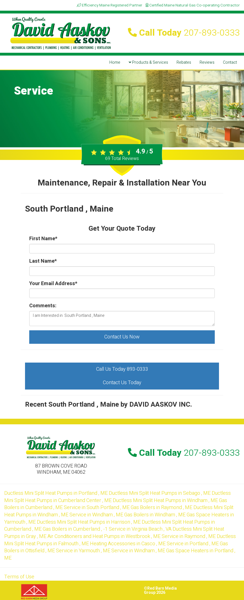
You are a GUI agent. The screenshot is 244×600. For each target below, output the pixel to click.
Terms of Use (19, 577)
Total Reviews (122, 158)
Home (114, 62)
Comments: (43, 306)
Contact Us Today (122, 382)
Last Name (43, 261)
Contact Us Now (122, 337)
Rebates (184, 62)
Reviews (207, 62)
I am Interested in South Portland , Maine (122, 318)
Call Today (184, 32)
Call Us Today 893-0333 (122, 369)
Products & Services (148, 62)
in (56, 493)
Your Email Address (53, 283)
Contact (230, 62)
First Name (43, 238)
